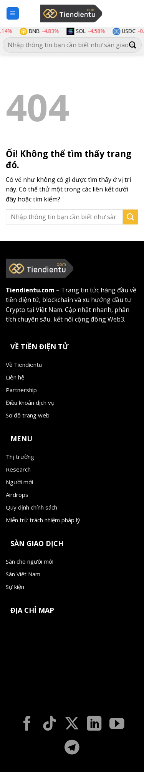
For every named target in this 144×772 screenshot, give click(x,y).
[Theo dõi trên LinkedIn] (94, 724)
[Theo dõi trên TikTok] (49, 724)
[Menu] (13, 13)
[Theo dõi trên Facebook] (27, 724)
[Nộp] (133, 45)
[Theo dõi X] (72, 724)
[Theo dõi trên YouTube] (116, 724)
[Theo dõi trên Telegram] (72, 748)
